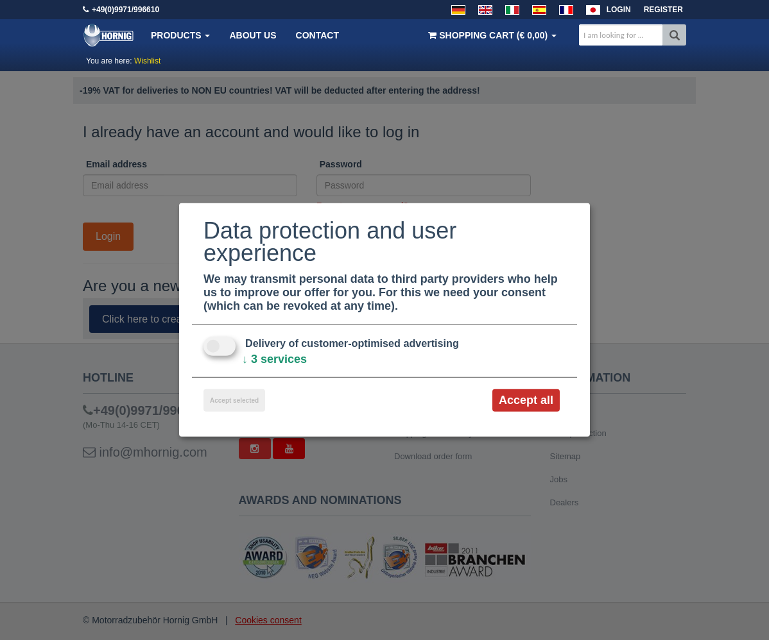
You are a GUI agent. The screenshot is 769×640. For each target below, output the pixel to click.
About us (252, 35)
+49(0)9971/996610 (125, 9)
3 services (274, 359)
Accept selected (234, 400)
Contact (317, 35)
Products (180, 35)
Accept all (526, 400)
